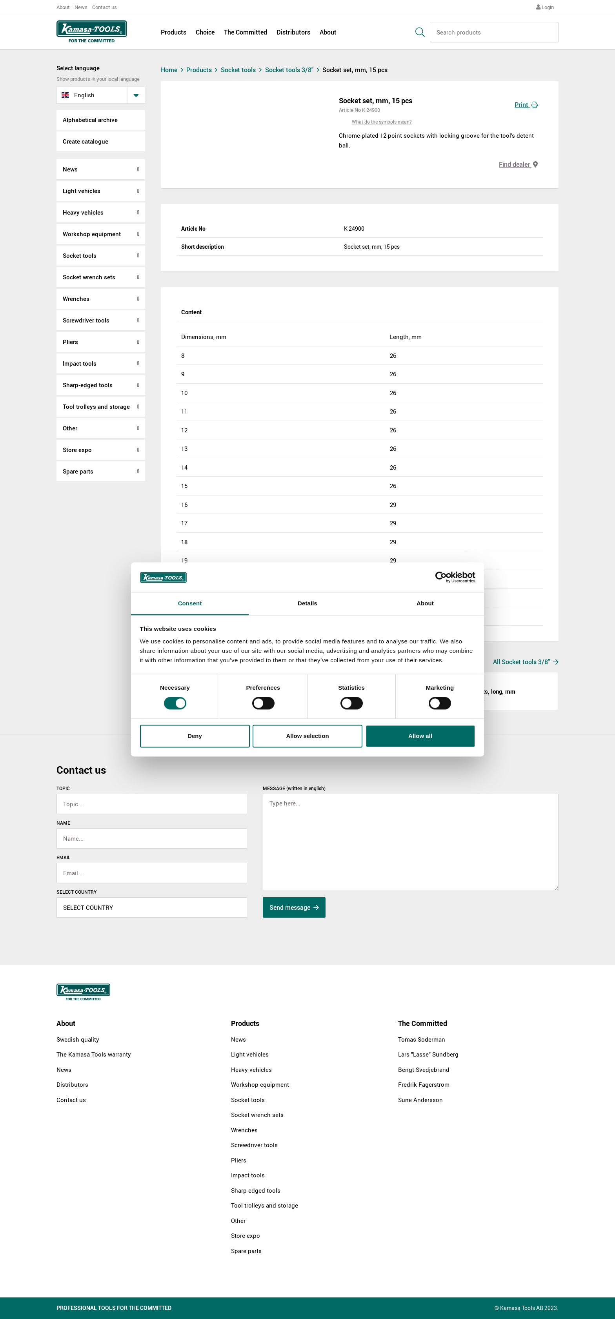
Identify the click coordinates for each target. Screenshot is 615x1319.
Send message (294, 907)
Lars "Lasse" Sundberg (428, 1054)
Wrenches (76, 298)
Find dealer (518, 164)
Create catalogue (85, 141)
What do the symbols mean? (382, 121)
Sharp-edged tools (88, 385)
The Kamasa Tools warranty (93, 1054)
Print (526, 104)
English (78, 95)
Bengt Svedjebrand (423, 1069)
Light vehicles (81, 191)
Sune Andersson (420, 1100)
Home (173, 70)
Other (70, 428)
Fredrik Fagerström (423, 1084)
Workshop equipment (92, 234)
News (81, 7)
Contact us (104, 7)
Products (173, 32)
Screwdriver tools (86, 320)
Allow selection (307, 735)
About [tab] (425, 603)
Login (545, 7)
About (63, 7)
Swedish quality (77, 1039)
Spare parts (78, 471)
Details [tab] (307, 603)
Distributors (293, 32)
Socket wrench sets (89, 277)
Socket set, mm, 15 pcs (355, 70)
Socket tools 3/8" (294, 70)
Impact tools (79, 363)
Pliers (70, 342)
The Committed (245, 32)
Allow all (420, 735)
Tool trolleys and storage (96, 406)
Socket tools (79, 255)
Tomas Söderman (421, 1039)
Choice (205, 32)
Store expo (77, 450)
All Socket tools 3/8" (526, 662)
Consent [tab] (190, 603)
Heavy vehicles (83, 212)
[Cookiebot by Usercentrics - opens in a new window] (441, 577)
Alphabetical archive (90, 120)
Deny (194, 735)
